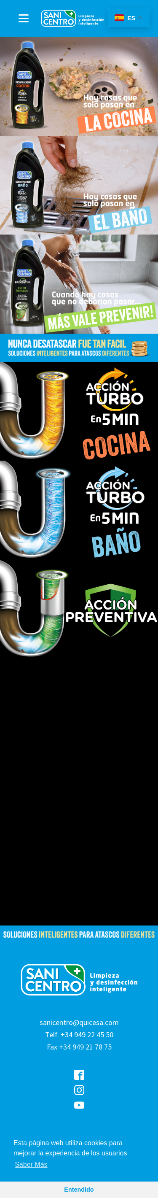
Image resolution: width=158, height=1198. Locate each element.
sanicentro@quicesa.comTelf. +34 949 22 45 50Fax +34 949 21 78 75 (79, 1034)
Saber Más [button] (31, 1164)
